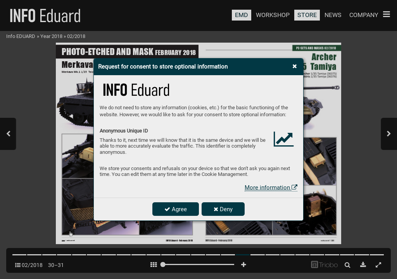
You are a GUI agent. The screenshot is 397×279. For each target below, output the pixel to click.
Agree (175, 209)
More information (271, 187)
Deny (223, 209)
